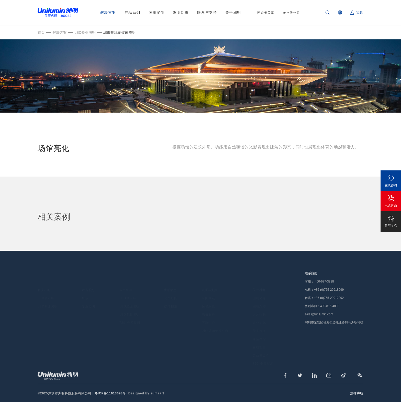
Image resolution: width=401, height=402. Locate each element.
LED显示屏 (46, 290)
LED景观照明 (129, 298)
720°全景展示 (263, 356)
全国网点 (208, 290)
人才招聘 (259, 307)
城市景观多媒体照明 (119, 32)
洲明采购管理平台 (215, 323)
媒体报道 (170, 298)
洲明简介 (259, 290)
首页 (41, 32)
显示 (85, 290)
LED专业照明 (85, 32)
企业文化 (259, 315)
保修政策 (208, 298)
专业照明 (88, 298)
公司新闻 (170, 290)
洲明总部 (259, 298)
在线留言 (259, 339)
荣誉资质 (259, 323)
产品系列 (132, 12)
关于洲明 (233, 12)
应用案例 (156, 12)
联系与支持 (207, 12)
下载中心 (208, 315)
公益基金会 (261, 348)
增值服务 (208, 307)
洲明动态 (181, 12)
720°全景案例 (129, 315)
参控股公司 (291, 13)
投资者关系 (265, 13)
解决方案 (108, 12)
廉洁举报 (259, 331)
